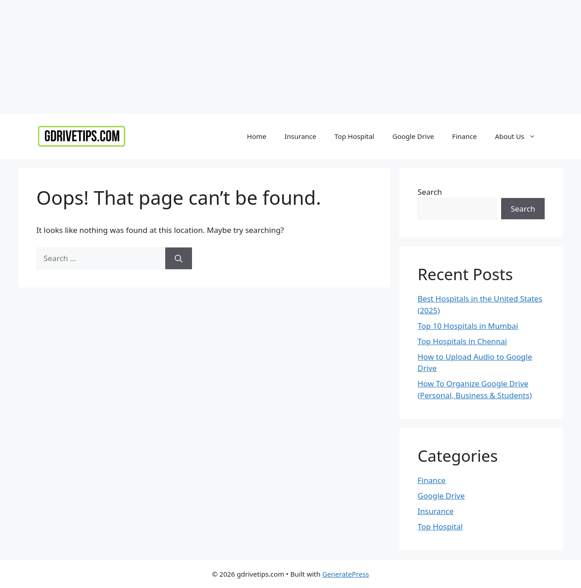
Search (430, 192)
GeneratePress (345, 573)
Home (256, 136)
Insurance (300, 136)
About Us (520, 136)
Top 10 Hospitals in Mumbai (468, 326)
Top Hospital (354, 136)
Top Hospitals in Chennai (462, 341)
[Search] (178, 258)
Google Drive (413, 136)
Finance (464, 136)
